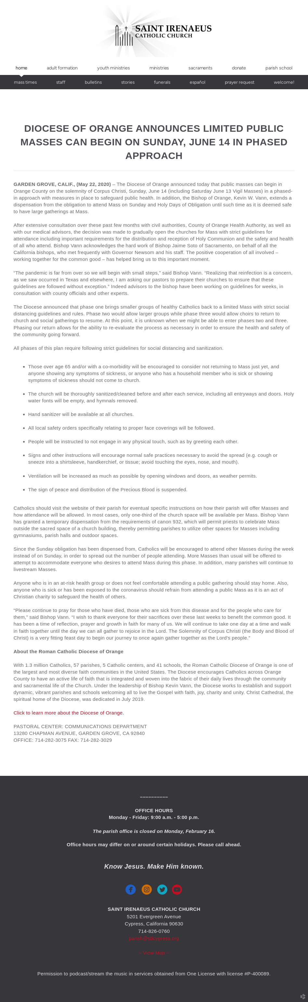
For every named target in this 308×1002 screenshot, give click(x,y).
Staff (60, 82)
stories (128, 82)
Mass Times (25, 82)
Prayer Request (239, 82)
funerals (162, 82)
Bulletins (93, 82)
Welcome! (284, 82)
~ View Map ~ (154, 953)
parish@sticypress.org (154, 938)
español (197, 82)
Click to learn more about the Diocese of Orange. (69, 712)
